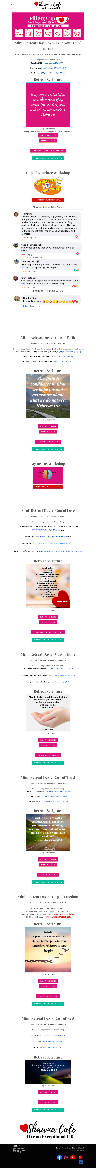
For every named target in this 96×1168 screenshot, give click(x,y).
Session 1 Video (48, 140)
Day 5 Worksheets (48, 859)
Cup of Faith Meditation (48, 442)
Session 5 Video (48, 865)
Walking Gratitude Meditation (48, 158)
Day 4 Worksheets (48, 740)
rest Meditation (48, 1102)
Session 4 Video (48, 745)
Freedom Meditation (48, 996)
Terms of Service (72, 1148)
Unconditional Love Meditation (48, 632)
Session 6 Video (48, 986)
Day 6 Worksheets (48, 981)
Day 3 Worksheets (48, 617)
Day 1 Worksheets (48, 135)
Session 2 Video (48, 432)
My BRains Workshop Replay (48, 487)
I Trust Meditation (48, 875)
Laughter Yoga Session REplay (48, 200)
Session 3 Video (48, 622)
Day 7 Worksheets (48, 1092)
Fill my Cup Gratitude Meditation (48, 151)
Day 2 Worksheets (48, 426)
